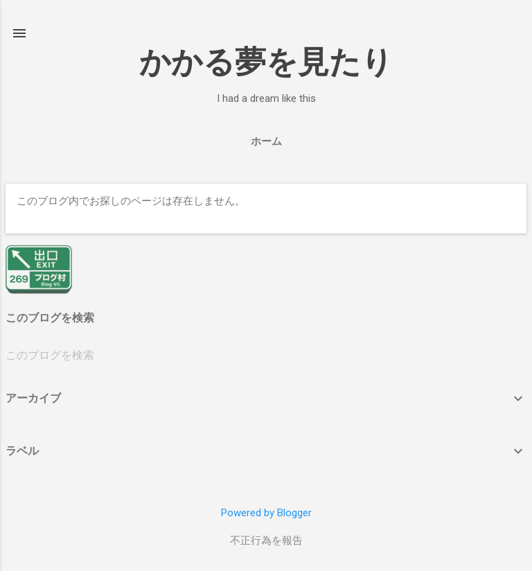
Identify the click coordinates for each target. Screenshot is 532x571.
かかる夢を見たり (266, 62)
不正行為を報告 (266, 540)
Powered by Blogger (266, 513)
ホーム (266, 141)
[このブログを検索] (266, 355)
